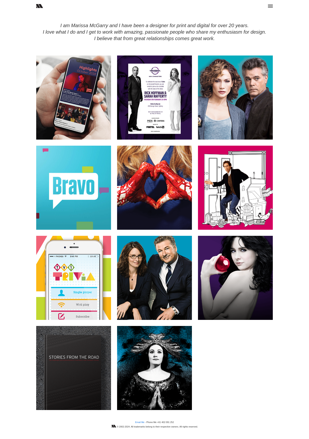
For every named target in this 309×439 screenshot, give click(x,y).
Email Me (139, 422)
